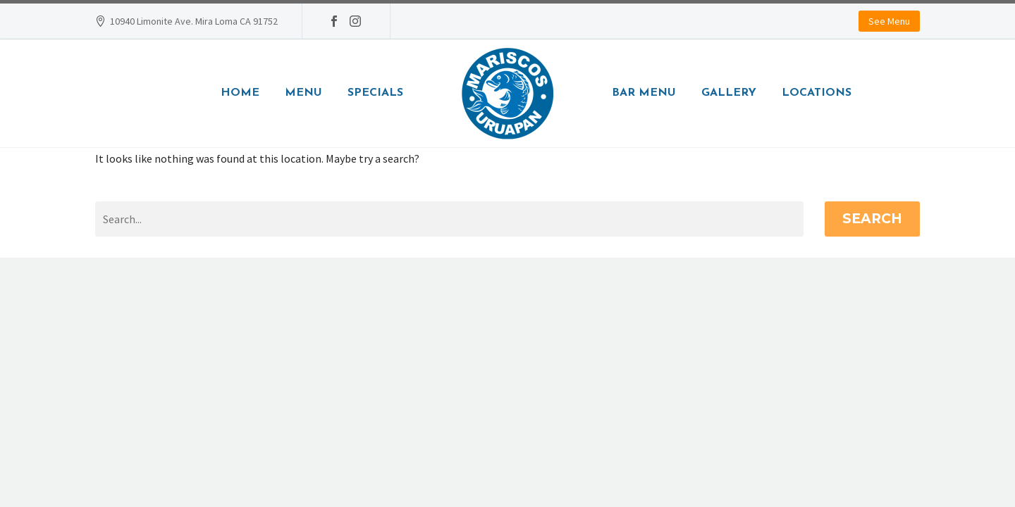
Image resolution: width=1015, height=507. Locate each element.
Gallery (728, 93)
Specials (375, 93)
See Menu (889, 21)
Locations (816, 93)
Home (240, 93)
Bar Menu (644, 93)
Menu (303, 93)
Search (872, 219)
